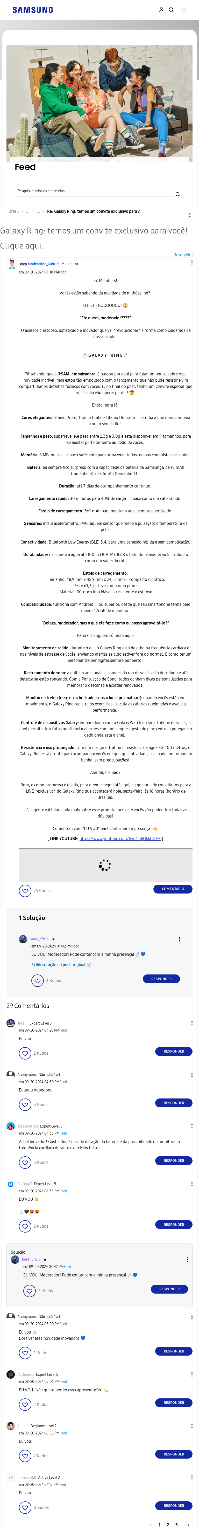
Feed (63, 272)
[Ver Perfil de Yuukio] (23, 1426)
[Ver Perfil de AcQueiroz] (25, 1374)
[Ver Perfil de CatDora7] (24, 1184)
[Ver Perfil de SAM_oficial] (39, 939)
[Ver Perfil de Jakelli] (22, 1023)
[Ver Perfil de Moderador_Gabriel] (43, 264)
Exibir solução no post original (58, 964)
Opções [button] (181, 215)
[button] (183, 262)
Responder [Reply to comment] (161, 979)
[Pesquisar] (99, 190)
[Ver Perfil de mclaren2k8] (26, 1477)
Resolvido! (183, 254)
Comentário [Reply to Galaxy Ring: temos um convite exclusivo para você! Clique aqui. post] (173, 889)
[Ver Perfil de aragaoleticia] (27, 1126)
